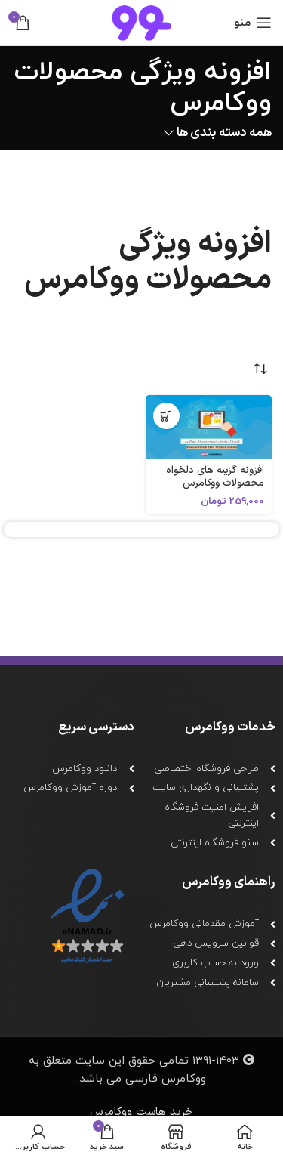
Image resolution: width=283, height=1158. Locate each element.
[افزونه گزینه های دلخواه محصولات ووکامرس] (209, 427)
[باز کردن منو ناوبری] (252, 23)
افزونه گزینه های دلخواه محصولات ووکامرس (215, 476)
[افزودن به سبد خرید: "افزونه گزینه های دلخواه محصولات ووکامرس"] (166, 416)
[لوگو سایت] (141, 22)
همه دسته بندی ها (224, 133)
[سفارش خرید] (260, 368)
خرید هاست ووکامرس (141, 1112)
